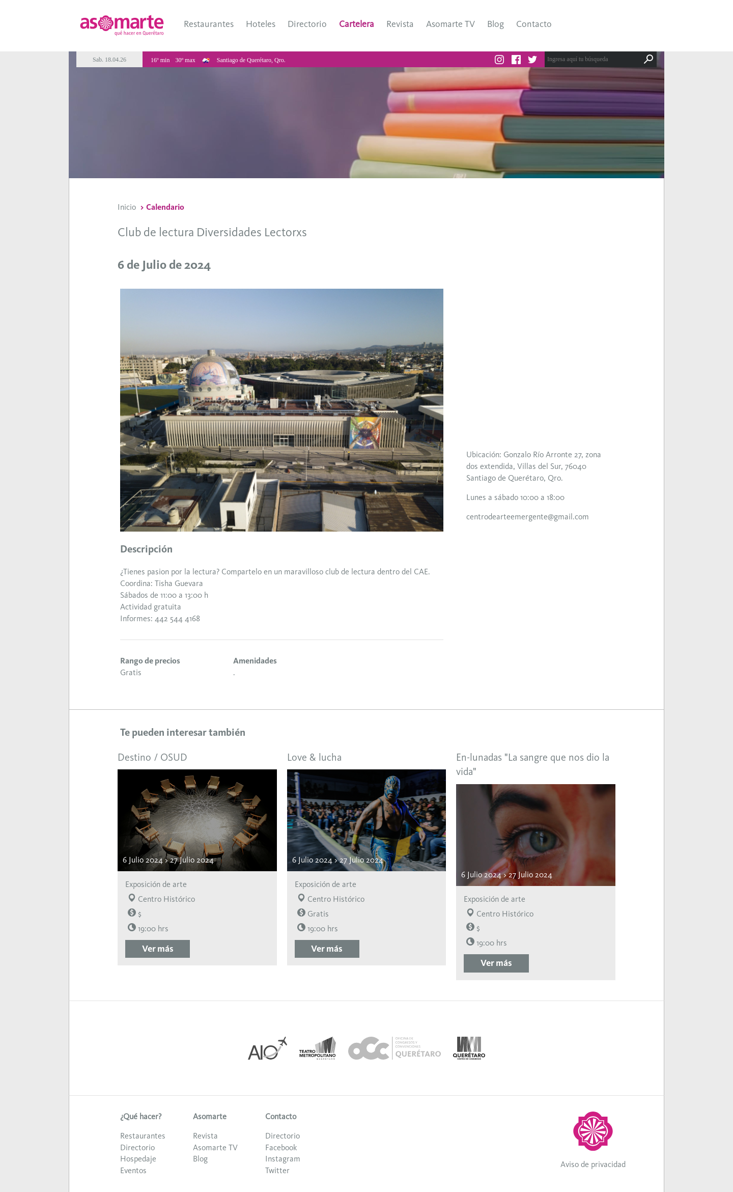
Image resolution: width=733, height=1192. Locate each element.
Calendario (165, 207)
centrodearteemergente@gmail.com (527, 516)
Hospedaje (138, 1158)
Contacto (534, 24)
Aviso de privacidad (593, 1164)
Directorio (307, 24)
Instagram (282, 1158)
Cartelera (356, 24)
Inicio (127, 207)
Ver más (158, 948)
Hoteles (260, 24)
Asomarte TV (450, 24)
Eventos (133, 1170)
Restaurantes (209, 24)
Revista (400, 24)
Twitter (277, 1170)
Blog (495, 24)
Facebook (281, 1147)
